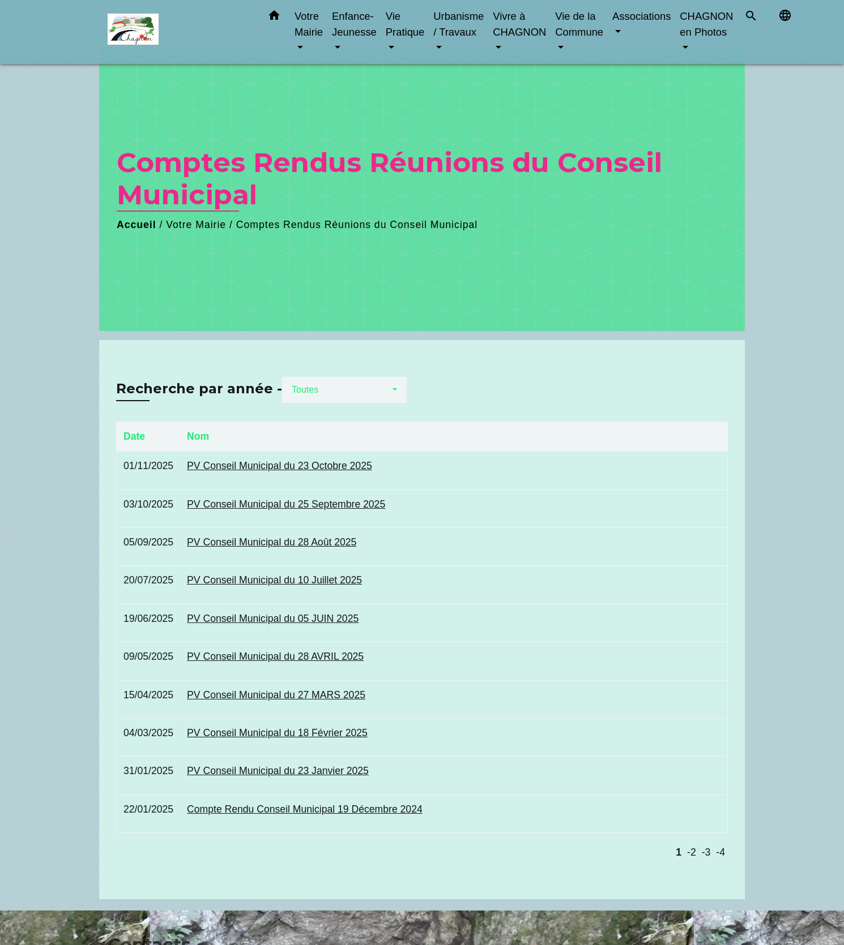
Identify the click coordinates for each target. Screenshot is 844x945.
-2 (691, 852)
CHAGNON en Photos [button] (706, 24)
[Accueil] (178, 32)
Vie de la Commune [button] (579, 24)
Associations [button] (641, 16)
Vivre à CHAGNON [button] (519, 24)
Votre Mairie (196, 224)
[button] (274, 17)
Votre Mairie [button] (309, 24)
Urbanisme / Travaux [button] (458, 24)
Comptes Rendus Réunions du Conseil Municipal (357, 224)
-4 (720, 852)
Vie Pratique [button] (405, 24)
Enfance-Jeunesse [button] (354, 24)
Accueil (136, 224)
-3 (706, 852)
